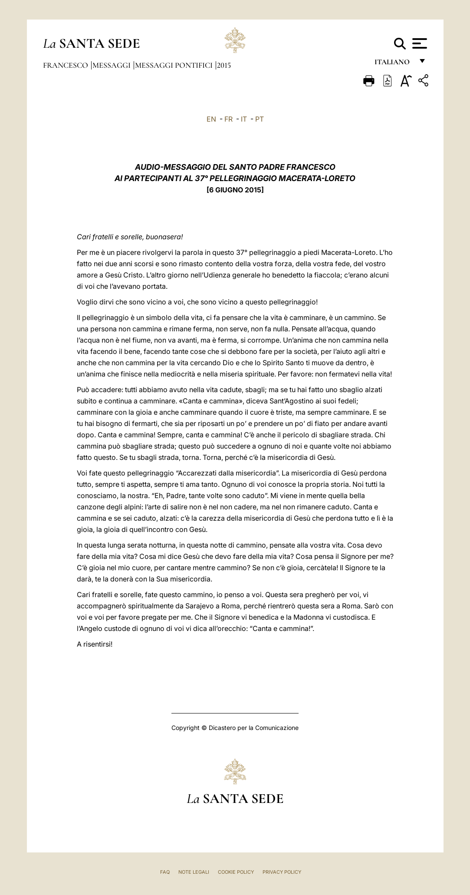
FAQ (165, 872)
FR (228, 119)
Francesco (66, 65)
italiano (394, 64)
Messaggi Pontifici (174, 65)
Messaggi (112, 65)
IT (244, 119)
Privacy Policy (282, 872)
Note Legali (193, 872)
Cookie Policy (236, 872)
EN (211, 119)
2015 (224, 65)
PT (259, 119)
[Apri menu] (418, 43)
